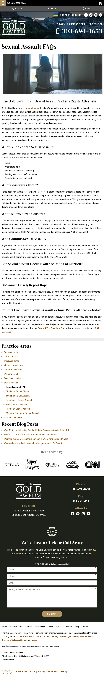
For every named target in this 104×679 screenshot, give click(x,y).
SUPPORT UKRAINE (67, 15)
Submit (52, 614)
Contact (85, 627)
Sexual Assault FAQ (16, 387)
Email (52, 8)
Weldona (15, 640)
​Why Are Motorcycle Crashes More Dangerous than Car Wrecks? (34, 443)
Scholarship (40, 627)
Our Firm (13, 627)
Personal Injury (11, 352)
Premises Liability (12, 378)
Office (86, 8)
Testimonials (66, 627)
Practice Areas (26, 627)
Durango (55, 636)
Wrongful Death (11, 374)
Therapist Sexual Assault (18, 395)
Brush (25, 636)
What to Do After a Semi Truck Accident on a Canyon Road (31, 434)
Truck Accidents (11, 361)
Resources (21, 671)
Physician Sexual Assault (18, 409)
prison (84, 249)
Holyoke (83, 636)
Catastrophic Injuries (13, 369)
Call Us (17, 8)
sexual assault (33, 108)
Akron (19, 636)
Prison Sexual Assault (16, 404)
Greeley (75, 636)
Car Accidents (10, 356)
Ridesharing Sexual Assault (19, 400)
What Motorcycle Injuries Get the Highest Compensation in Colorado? (36, 430)
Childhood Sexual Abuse (17, 391)
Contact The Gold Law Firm (51, 328)
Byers (31, 636)
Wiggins (23, 640)
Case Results (53, 627)
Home (4, 627)
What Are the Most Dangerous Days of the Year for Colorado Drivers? (36, 439)
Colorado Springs (43, 636)
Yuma (34, 640)
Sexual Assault (11, 382)
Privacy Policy (37, 671)
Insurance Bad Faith (13, 417)
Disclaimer (51, 671)
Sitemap (63, 671)
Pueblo (91, 636)
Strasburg (6, 640)
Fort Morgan (65, 636)
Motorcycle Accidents (14, 365)
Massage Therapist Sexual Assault (22, 413)
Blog (77, 627)
